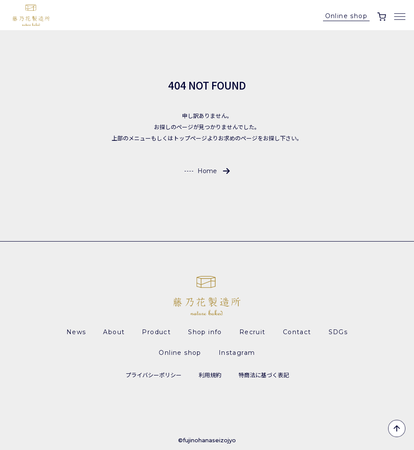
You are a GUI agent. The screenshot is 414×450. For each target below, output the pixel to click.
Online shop (346, 16)
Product (156, 332)
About (114, 332)
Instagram (237, 353)
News (76, 332)
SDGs (338, 332)
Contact (297, 332)
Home (207, 171)
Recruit (252, 332)
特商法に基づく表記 (263, 375)
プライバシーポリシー (153, 375)
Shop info (205, 332)
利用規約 (210, 375)
